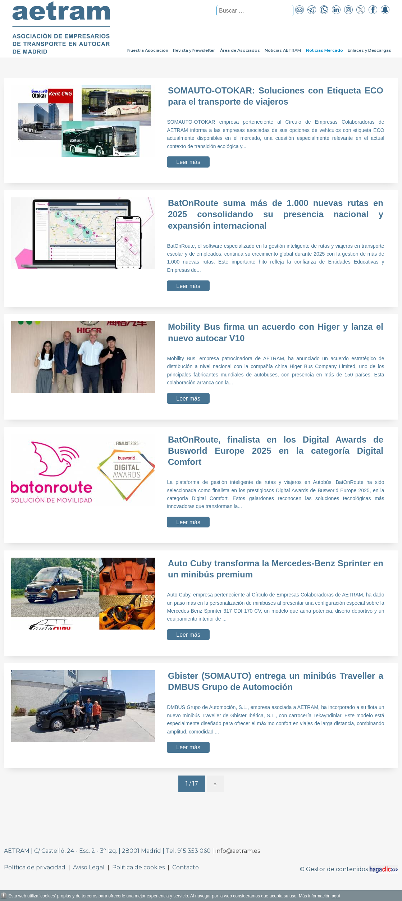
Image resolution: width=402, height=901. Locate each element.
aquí (336, 895)
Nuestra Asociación (147, 50)
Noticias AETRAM (283, 50)
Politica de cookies (138, 867)
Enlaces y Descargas (369, 50)
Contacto (185, 867)
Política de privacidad (34, 867)
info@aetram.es (237, 850)
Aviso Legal (89, 867)
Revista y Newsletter (194, 50)
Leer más (188, 162)
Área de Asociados (240, 50)
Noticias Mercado (324, 50)
